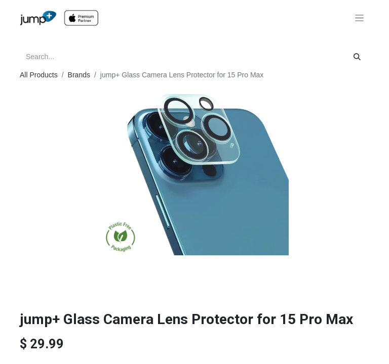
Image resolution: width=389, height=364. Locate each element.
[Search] (357, 57)
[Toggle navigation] (359, 18)
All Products (39, 75)
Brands (79, 75)
